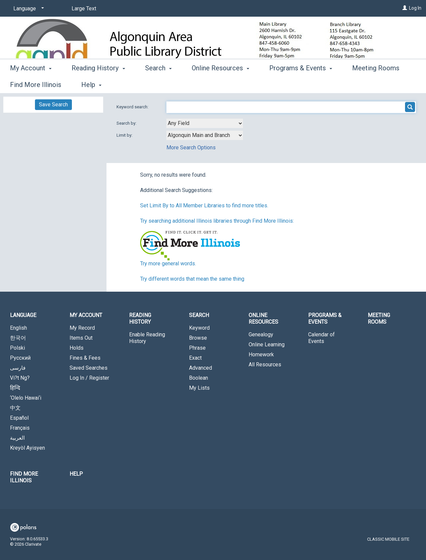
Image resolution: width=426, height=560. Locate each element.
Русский (20, 358)
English (18, 328)
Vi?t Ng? (20, 378)
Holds (77, 348)
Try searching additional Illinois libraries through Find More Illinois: (217, 221)
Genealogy (261, 334)
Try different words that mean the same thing (192, 279)
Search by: (126, 123)
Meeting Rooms (379, 318)
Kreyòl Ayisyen (27, 448)
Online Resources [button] (220, 84)
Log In (415, 8)
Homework (261, 354)
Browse (198, 338)
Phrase (197, 348)
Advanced (200, 368)
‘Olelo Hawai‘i (25, 398)
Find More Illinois (24, 477)
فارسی (18, 368)
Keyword (199, 328)
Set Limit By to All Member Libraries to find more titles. (204, 205)
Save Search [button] (53, 104)
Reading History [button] (98, 84)
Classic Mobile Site (388, 539)
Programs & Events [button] (300, 84)
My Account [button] (31, 84)
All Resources (265, 364)
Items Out (81, 338)
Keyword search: (132, 106)
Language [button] (23, 315)
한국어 (18, 338)
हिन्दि (15, 388)
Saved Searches (88, 368)
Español (19, 418)
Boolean (198, 378)
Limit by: (124, 135)
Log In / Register (89, 378)
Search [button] (158, 84)
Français (20, 428)
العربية (17, 438)
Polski (17, 348)
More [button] (365, 85)
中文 (15, 408)
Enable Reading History (147, 337)
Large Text (84, 8)
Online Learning (267, 344)
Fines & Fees (85, 358)
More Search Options (191, 147)
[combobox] (204, 123)
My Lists (199, 388)
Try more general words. (168, 263)
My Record (82, 328)
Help (76, 474)
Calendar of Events (321, 337)
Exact (195, 358)
